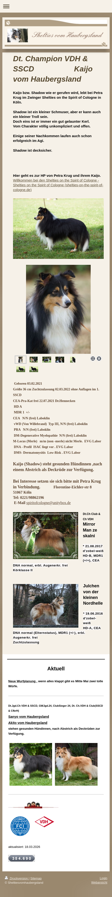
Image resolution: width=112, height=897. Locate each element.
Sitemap (36, 878)
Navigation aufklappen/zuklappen (56, 6)
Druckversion (17, 878)
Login (103, 878)
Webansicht (99, 882)
